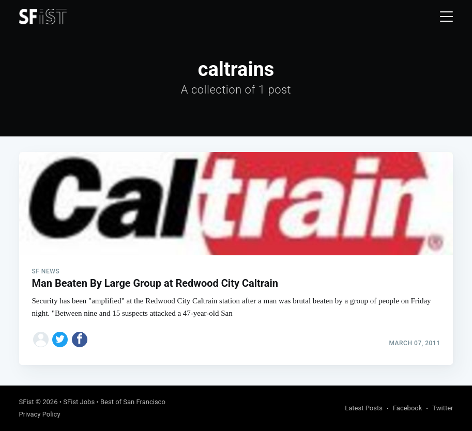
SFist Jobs (79, 402)
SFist (26, 402)
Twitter (442, 408)
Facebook (407, 408)
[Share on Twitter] (60, 339)
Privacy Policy (39, 414)
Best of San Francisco (132, 402)
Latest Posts (364, 408)
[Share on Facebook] (79, 339)
